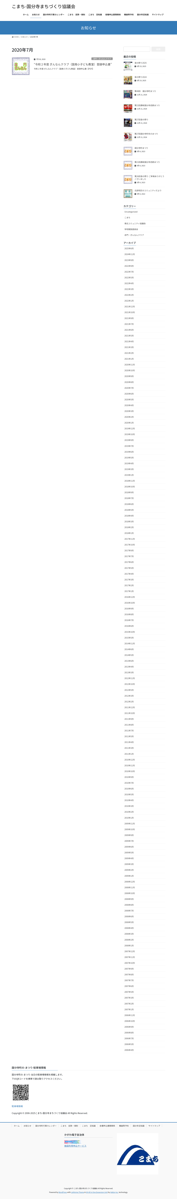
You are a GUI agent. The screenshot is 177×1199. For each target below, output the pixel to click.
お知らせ (27, 1125)
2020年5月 (129, 399)
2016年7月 (129, 620)
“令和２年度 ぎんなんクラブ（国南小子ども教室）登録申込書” (73, 64)
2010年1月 (129, 817)
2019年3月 (129, 469)
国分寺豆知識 (138, 1125)
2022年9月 (129, 266)
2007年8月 (129, 974)
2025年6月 (129, 248)
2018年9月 (129, 492)
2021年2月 (129, 353)
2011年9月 (129, 719)
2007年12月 (129, 951)
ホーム (17, 1125)
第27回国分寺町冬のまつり (146, 133)
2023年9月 (129, 260)
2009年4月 (129, 858)
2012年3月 (129, 695)
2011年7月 (129, 730)
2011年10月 (129, 713)
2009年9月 (129, 835)
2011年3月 (129, 748)
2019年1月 (129, 475)
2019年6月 (129, 451)
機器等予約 (124, 1125)
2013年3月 (129, 672)
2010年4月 (129, 800)
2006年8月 (129, 1032)
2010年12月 (129, 759)
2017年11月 (129, 538)
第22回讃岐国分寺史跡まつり (147, 105)
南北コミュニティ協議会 (135, 223)
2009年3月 (129, 864)
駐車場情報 (17, 1106)
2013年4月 (129, 666)
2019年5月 (129, 457)
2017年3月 (129, 579)
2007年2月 (129, 1003)
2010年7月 (129, 782)
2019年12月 (129, 428)
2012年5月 (129, 690)
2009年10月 (129, 829)
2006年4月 (129, 1050)
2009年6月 (129, 846)
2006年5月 (129, 1044)
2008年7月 (129, 910)
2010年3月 (129, 806)
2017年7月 (129, 556)
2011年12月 (129, 707)
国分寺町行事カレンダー (46, 1125)
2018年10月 (129, 486)
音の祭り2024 (141, 77)
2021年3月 (129, 347)
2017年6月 (129, 562)
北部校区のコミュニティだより (148, 190)
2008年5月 (129, 922)
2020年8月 (129, 382)
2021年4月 (129, 341)
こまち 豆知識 (89, 1125)
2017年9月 (129, 550)
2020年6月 (129, 393)
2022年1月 (129, 300)
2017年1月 (129, 591)
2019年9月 (129, 440)
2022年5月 (129, 277)
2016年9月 (129, 608)
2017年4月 (129, 573)
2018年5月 (129, 509)
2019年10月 (129, 434)
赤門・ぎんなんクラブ (102, 58)
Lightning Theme (77, 1192)
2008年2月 (129, 939)
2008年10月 (129, 893)
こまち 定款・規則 (69, 1125)
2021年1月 (129, 358)
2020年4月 (129, 405)
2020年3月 (129, 411)
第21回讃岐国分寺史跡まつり (147, 162)
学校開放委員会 (131, 229)
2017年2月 (129, 585)
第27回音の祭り (141, 119)
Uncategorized (130, 211)
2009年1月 (129, 875)
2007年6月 (129, 986)
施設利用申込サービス (75, 1145)
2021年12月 (129, 306)
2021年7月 (129, 324)
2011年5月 (129, 736)
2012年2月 (129, 701)
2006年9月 (129, 1026)
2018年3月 (129, 521)
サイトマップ (154, 1125)
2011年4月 (129, 742)
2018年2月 (129, 527)
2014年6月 (129, 649)
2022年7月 (129, 271)
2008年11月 (129, 887)
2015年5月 (129, 637)
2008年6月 (129, 916)
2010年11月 (129, 765)
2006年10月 (129, 1021)
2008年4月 (129, 928)
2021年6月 (129, 329)
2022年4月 (129, 283)
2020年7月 (129, 388)
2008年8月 (129, 904)
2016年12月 (129, 597)
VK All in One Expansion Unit (97, 1192)
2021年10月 (129, 312)
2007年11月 (129, 957)
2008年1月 (129, 945)
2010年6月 (129, 788)
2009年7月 (129, 841)
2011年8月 (129, 724)
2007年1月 (129, 1009)
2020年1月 (129, 422)
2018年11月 (129, 480)
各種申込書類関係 (107, 1125)
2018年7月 (129, 498)
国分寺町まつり (141, 148)
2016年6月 (129, 626)
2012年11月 (129, 678)
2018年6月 (129, 504)
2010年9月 (129, 777)
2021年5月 (129, 335)
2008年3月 (129, 933)
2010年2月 (129, 811)
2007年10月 (129, 963)
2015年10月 (129, 631)
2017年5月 (129, 568)
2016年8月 (129, 614)
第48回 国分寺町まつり (145, 91)
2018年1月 (129, 533)
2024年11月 (129, 254)
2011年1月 (129, 753)
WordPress (63, 1192)
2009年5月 (129, 852)
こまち (127, 217)
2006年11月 (129, 1015)
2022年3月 (129, 289)
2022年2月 (129, 295)
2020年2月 (129, 416)
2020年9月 (129, 376)
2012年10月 (129, 684)
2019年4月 (129, 463)
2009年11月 (129, 823)
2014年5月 (129, 655)
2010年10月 (129, 771)
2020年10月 (129, 370)
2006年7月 (129, 1038)
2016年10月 (129, 602)
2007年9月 (129, 968)
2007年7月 (129, 980)
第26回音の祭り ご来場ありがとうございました (149, 177)
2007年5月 (129, 991)
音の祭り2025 (141, 62)
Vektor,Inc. (114, 1192)
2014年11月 (129, 643)
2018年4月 (129, 515)
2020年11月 (129, 364)
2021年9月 (129, 318)
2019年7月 (129, 446)
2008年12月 (129, 881)
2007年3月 (129, 997)
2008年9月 (129, 899)
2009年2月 (129, 870)
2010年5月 (129, 794)
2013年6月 (129, 660)
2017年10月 (129, 544)
